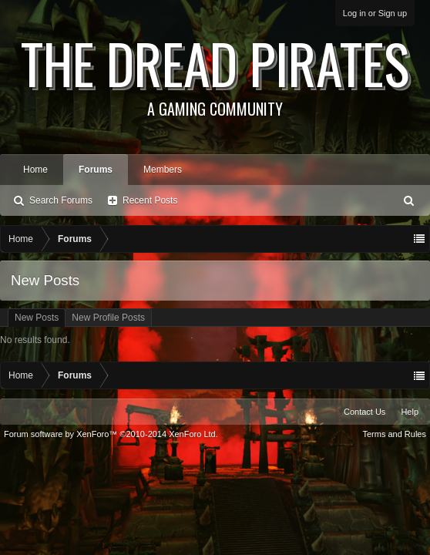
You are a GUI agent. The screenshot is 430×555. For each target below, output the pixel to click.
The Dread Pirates (215, 71)
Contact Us (364, 411)
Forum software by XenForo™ (111, 434)
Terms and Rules (394, 434)
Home (35, 169)
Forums (96, 169)
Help (409, 411)
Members (162, 169)
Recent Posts (150, 200)
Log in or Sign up (375, 13)
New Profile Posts (108, 317)
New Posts (37, 317)
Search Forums (60, 200)
